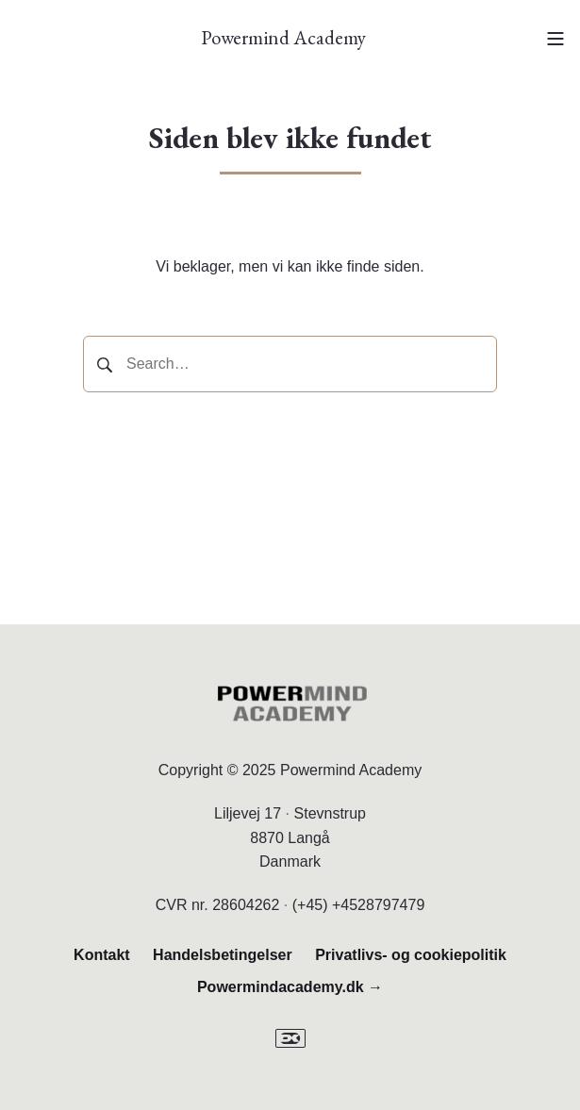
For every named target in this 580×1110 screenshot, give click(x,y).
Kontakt (102, 955)
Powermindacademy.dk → (290, 987)
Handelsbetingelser (222, 955)
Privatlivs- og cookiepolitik (410, 955)
